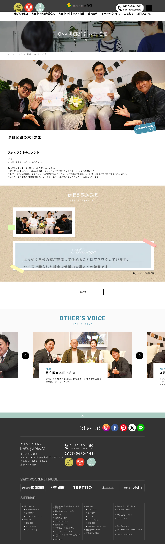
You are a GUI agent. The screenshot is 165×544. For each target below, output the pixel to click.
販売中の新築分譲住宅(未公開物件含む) (67, 477)
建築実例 (93, 18)
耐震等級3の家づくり (94, 500)
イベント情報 (31, 496)
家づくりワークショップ (64, 501)
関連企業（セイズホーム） (98, 496)
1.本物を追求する (32, 480)
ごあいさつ (92, 480)
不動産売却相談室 (93, 503)
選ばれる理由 (21, 18)
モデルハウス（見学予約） (65, 498)
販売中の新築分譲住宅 (43, 18)
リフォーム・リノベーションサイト (129, 500)
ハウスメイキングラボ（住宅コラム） (67, 506)
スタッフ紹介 (93, 490)
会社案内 (128, 18)
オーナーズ (59, 510)
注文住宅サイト (123, 496)
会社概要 (91, 483)
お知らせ (27, 490)
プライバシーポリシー (125, 485)
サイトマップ (122, 488)
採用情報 (91, 493)
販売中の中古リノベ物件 (71, 18)
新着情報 (29, 493)
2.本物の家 (30, 483)
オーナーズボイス (110, 18)
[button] (25, 324)
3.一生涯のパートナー (34, 486)
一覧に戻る (82, 258)
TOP (9, 54)
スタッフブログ (32, 500)
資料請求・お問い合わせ (126, 476)
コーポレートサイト (124, 505)
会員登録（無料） (124, 480)
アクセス (91, 486)
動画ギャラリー (61, 495)
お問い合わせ (144, 18)
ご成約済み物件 (61, 488)
